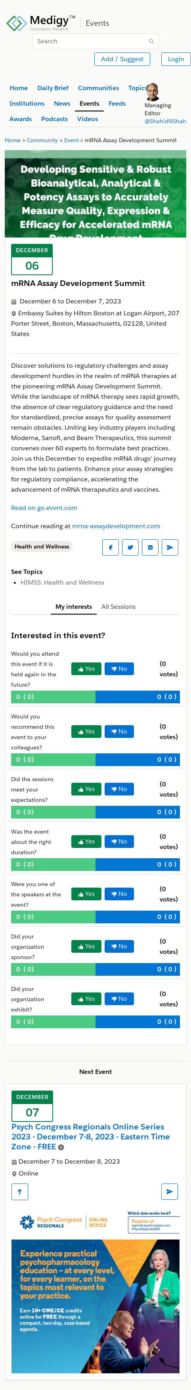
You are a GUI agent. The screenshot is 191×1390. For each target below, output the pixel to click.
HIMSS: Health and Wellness (62, 582)
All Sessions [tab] (118, 606)
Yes (86, 668)
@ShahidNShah (165, 121)
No (119, 668)
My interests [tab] (73, 606)
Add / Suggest (122, 59)
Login (176, 59)
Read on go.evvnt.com (44, 508)
